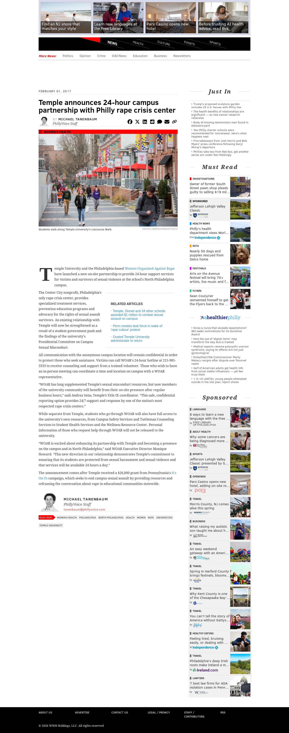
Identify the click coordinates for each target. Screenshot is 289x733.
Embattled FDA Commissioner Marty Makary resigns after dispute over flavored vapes (218, 360)
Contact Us (119, 712)
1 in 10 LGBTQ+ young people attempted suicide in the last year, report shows (218, 380)
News (112, 43)
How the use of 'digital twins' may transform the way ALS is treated (214, 340)
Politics (68, 55)
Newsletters (182, 55)
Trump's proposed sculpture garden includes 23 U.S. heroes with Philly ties (216, 105)
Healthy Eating (203, 633)
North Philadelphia (110, 517)
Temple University (50, 525)
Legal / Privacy (159, 712)
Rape (151, 517)
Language (199, 409)
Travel (197, 499)
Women (141, 517)
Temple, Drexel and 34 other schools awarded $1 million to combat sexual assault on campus (138, 314)
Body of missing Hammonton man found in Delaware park (219, 123)
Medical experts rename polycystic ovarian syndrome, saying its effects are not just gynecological (220, 349)
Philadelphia (87, 517)
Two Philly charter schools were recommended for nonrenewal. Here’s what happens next (219, 133)
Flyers (197, 291)
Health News (201, 223)
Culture (163, 42)
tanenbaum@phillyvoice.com (84, 509)
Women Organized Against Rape (150, 269)
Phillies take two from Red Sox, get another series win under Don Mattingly (220, 153)
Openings (199, 476)
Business (160, 55)
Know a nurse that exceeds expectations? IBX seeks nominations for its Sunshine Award (219, 331)
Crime (101, 55)
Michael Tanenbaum (77, 119)
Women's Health (57, 132)
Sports (215, 43)
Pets (196, 246)
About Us (45, 712)
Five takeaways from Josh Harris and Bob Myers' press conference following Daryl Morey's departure (219, 144)
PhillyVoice (66, 44)
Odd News (119, 55)
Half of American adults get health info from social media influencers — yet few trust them (217, 371)
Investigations (203, 178)
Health (138, 43)
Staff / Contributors (194, 714)
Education (140, 55)
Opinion (85, 55)
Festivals (199, 268)
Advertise (82, 712)
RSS (222, 712)
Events (189, 43)
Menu (45, 44)
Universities (164, 517)
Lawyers (198, 678)
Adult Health (202, 431)
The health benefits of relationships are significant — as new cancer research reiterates (217, 114)
